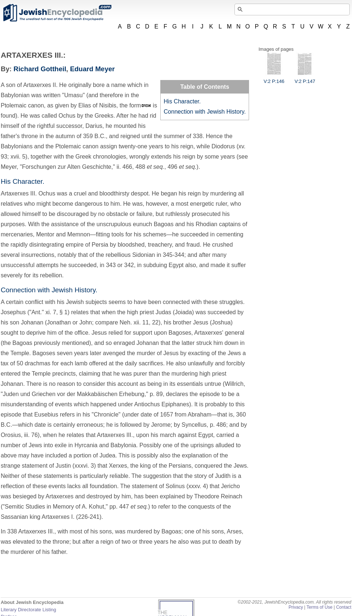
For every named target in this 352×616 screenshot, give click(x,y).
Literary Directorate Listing (28, 609)
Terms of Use (319, 607)
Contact (343, 607)
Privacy (295, 607)
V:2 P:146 (274, 78)
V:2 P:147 (305, 78)
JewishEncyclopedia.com (57, 13)
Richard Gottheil (40, 69)
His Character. (182, 101)
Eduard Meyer (92, 69)
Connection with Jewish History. (205, 112)
